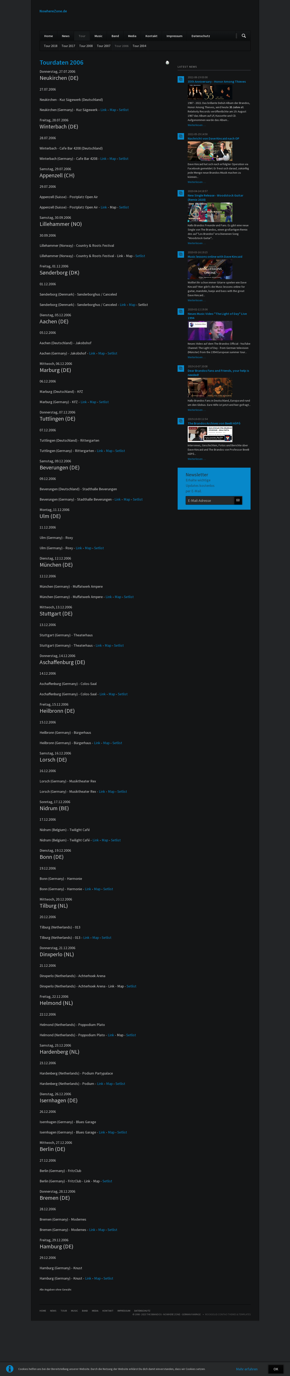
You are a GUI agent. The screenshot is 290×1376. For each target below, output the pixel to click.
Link (103, 151)
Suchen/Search (243, 77)
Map (113, 151)
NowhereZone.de (53, 11)
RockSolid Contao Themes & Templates (228, 1355)
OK (276, 1369)
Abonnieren (238, 542)
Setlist (124, 151)
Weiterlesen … (197, 166)
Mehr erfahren (247, 1369)
